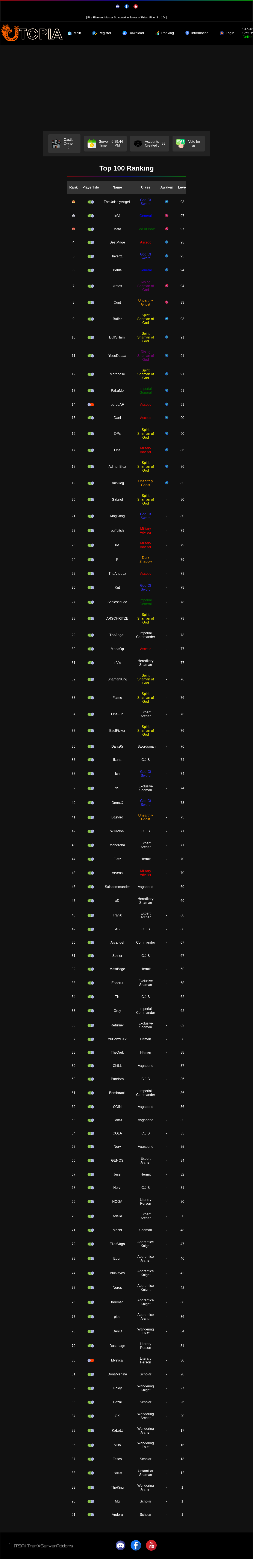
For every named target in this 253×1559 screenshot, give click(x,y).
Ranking (164, 33)
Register (101, 33)
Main (74, 33)
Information (196, 33)
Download (133, 33)
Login (227, 33)
